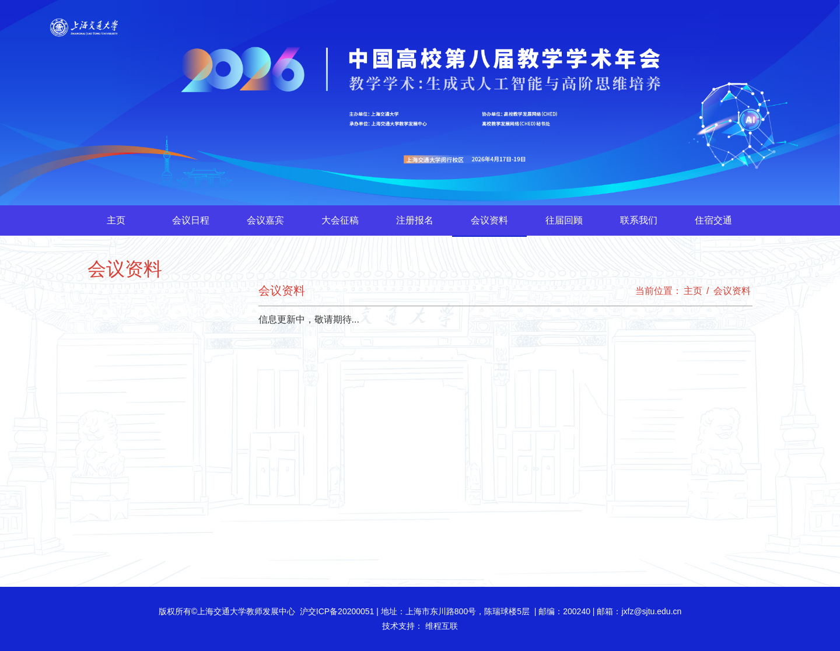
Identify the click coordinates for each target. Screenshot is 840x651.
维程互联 (440, 626)
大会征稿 (340, 220)
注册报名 (414, 220)
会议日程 (190, 220)
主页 (116, 220)
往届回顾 (564, 220)
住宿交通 (713, 220)
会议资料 (489, 220)
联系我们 (638, 220)
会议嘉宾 (265, 220)
